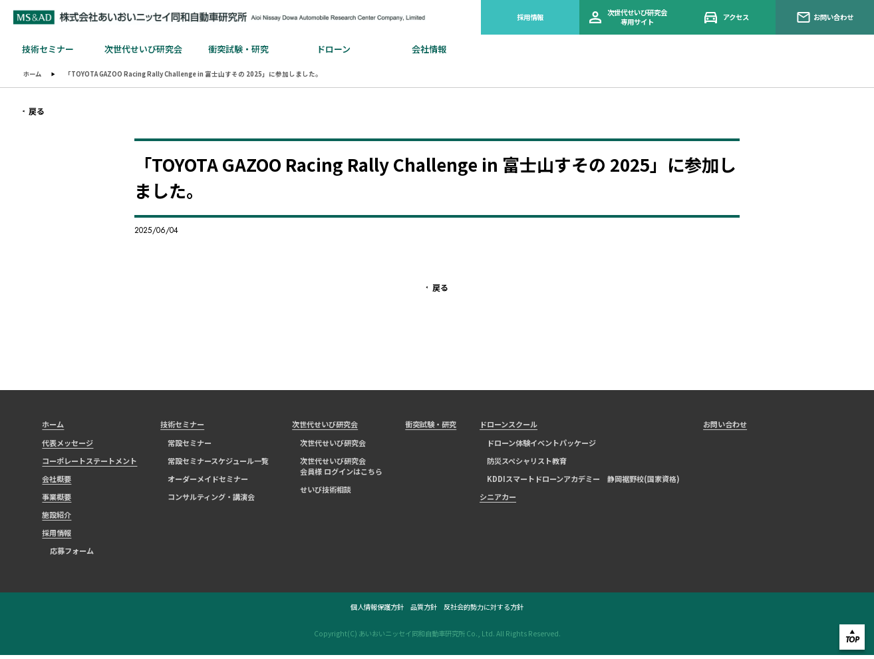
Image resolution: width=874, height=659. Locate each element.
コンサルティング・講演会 (211, 499)
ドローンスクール (508, 426)
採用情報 (530, 17)
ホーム (33, 74)
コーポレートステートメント (89, 462)
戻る (34, 111)
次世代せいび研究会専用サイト (628, 17)
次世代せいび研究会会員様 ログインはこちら (341, 468)
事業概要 (56, 499)
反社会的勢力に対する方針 (483, 611)
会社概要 (56, 481)
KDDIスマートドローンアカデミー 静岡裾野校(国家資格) (583, 481)
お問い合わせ (825, 17)
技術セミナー (182, 426)
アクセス (727, 17)
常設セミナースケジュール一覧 (218, 462)
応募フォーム (72, 554)
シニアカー (498, 499)
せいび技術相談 (325, 492)
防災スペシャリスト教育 (527, 462)
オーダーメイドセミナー (208, 481)
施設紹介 (56, 518)
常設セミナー (190, 444)
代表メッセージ (67, 444)
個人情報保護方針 (377, 611)
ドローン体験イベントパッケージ (541, 444)
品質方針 (423, 611)
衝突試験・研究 (430, 426)
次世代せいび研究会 (325, 426)
